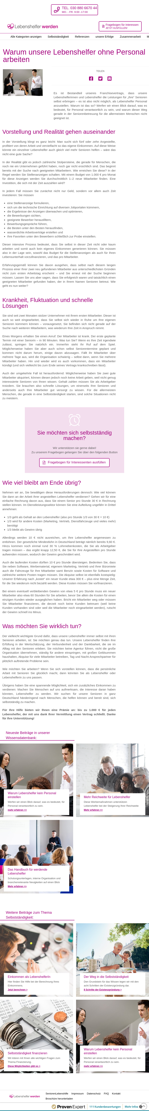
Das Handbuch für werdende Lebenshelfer (36, 856)
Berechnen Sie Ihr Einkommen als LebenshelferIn (36, 960)
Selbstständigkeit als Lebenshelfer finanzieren (36, 1036)
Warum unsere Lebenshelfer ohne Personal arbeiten (36, 780)
